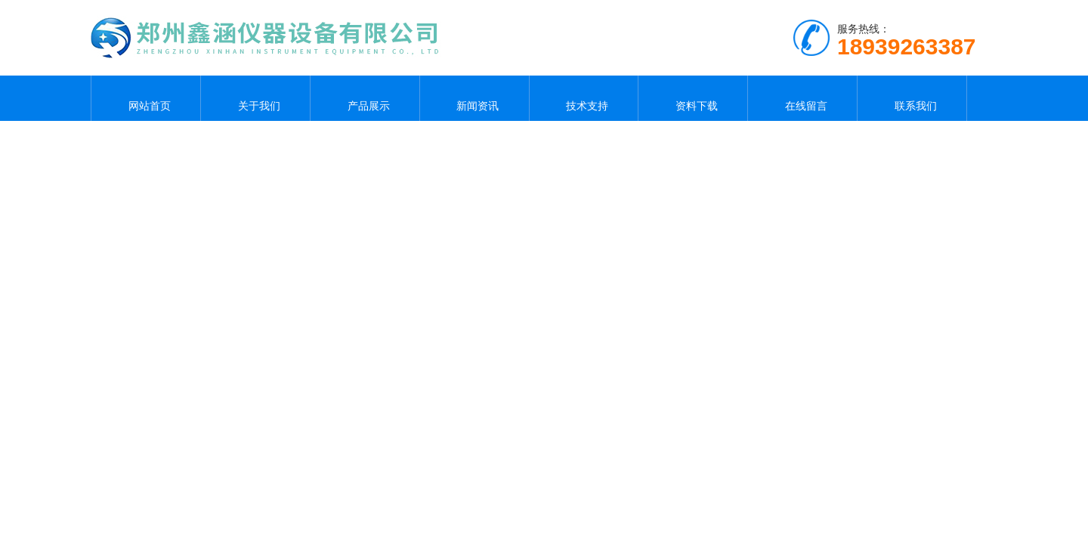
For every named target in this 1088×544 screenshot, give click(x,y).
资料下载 (693, 98)
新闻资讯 (474, 98)
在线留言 (802, 98)
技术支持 (583, 98)
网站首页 (146, 98)
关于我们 (255, 98)
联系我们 (912, 98)
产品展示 (365, 98)
